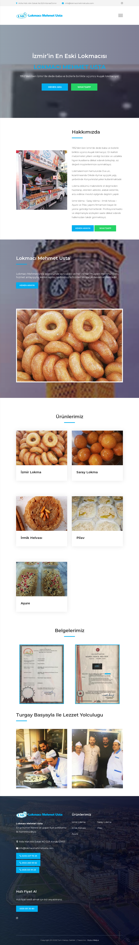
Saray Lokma (87, 472)
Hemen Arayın (82, 228)
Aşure (25, 603)
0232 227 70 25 (28, 856)
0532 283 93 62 (28, 863)
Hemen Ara (55, 87)
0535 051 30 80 (27, 908)
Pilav (80, 538)
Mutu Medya (93, 940)
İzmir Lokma (31, 472)
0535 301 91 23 (28, 870)
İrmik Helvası (31, 538)
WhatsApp (84, 87)
